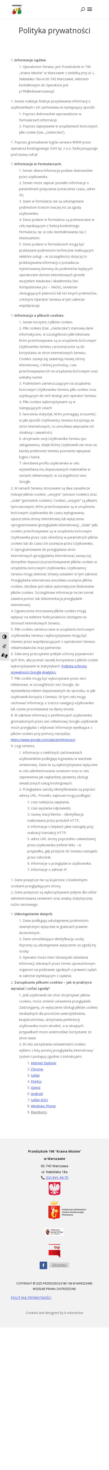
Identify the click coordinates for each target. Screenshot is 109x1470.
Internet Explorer (43, 1063)
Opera (35, 1087)
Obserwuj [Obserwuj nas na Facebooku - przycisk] (59, 1265)
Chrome (37, 1069)
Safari (35, 1075)
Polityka (67, 666)
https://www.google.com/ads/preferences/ (43, 739)
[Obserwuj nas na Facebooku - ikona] (43, 1265)
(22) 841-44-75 (57, 1177)
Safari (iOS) (39, 1100)
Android (37, 1093)
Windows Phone (43, 1106)
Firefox (36, 1081)
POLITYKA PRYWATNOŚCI (31, 1297)
